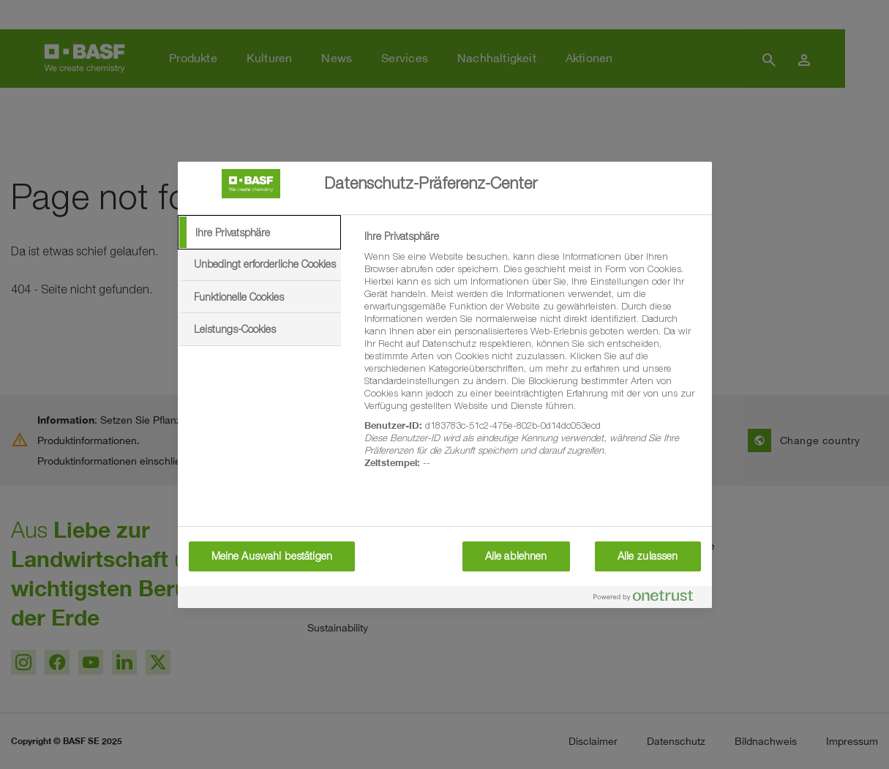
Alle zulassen (648, 556)
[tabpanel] (531, 358)
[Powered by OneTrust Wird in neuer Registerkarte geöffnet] (649, 599)
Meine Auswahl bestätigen (271, 556)
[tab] (259, 233)
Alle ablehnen (516, 556)
